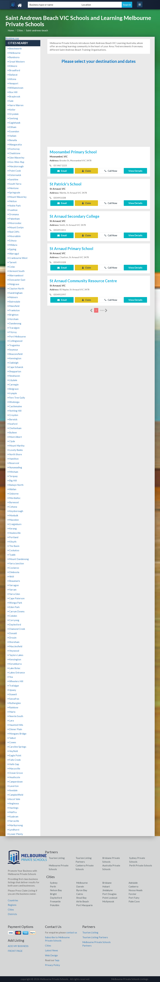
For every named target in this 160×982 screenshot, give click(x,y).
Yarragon (13, 585)
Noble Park (14, 205)
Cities (20, 30)
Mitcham (13, 471)
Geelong (13, 118)
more (104, 310)
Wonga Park (15, 602)
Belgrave (13, 388)
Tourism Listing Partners (95, 937)
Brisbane (107, 882)
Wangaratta (15, 144)
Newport (13, 83)
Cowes (12, 742)
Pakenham (14, 218)
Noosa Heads (135, 890)
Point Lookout (109, 897)
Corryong (13, 620)
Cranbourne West (18, 258)
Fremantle (55, 901)
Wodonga (13, 402)
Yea (10, 676)
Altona (12, 79)
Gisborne (13, 493)
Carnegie (13, 384)
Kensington (14, 659)
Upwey (12, 690)
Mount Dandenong (18, 559)
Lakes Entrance (16, 672)
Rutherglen (14, 703)
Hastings (13, 807)
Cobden (12, 615)
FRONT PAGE (15, 950)
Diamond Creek (16, 628)
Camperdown (15, 781)
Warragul (13, 253)
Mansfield (13, 306)
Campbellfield (15, 794)
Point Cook (14, 170)
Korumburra (15, 663)
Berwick (12, 419)
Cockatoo (13, 550)
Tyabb (11, 554)
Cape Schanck (15, 367)
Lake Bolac (14, 668)
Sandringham (15, 292)
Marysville (14, 768)
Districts (12, 914)
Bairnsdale (14, 301)
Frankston (14, 310)
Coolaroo (13, 567)
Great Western (16, 61)
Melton (12, 201)
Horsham (13, 319)
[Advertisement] (98, 106)
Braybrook (14, 96)
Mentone (13, 188)
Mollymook (108, 901)
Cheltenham (14, 428)
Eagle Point (14, 755)
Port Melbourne (17, 336)
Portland (13, 537)
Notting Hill (14, 410)
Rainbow (13, 707)
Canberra (133, 886)
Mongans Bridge (17, 733)
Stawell (12, 694)
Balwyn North (15, 484)
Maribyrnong (15, 825)
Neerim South (15, 716)
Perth (53, 886)
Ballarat (13, 74)
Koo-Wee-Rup (16, 162)
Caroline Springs (17, 746)
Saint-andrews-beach (37, 30)
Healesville (14, 532)
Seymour (13, 349)
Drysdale (13, 114)
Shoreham (13, 642)
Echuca (12, 240)
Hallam (12, 135)
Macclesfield (15, 646)
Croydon (13, 415)
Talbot (12, 738)
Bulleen (12, 432)
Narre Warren (15, 105)
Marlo (11, 711)
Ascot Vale (14, 799)
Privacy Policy (52, 965)
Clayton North (16, 288)
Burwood (13, 502)
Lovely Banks (15, 450)
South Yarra (14, 183)
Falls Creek (14, 759)
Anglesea (13, 803)
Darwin (80, 886)
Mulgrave (13, 284)
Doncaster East (16, 279)
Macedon (13, 519)
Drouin (12, 637)
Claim (86, 170)
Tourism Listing (57, 858)
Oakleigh (13, 362)
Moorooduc (14, 223)
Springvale (14, 192)
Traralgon (14, 327)
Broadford (14, 70)
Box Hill (12, 92)
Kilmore (12, 66)
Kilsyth (12, 541)
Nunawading (15, 467)
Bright (53, 894)
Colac (11, 266)
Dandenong (14, 323)
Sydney (54, 882)
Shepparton (14, 371)
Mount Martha (16, 445)
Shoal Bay (81, 897)
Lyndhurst (13, 829)
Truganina (14, 345)
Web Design (51, 955)
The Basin (13, 546)
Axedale (13, 790)
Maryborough (16, 166)
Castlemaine (15, 406)
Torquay (13, 476)
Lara (11, 720)
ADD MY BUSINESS (18, 946)
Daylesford (14, 624)
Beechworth (15, 48)
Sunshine (13, 179)
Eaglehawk (14, 122)
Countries (13, 900)
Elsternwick (14, 175)
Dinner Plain (15, 729)
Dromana (13, 214)
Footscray (14, 148)
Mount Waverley (17, 196)
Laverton (13, 786)
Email (62, 170)
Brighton (13, 314)
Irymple (12, 393)
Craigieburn (14, 524)
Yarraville (13, 820)
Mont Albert (15, 436)
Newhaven (14, 375)
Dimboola (13, 572)
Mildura (12, 244)
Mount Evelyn (16, 227)
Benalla (12, 140)
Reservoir (13, 463)
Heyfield (13, 751)
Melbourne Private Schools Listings (129, 979)
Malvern (13, 297)
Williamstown (15, 87)
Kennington (14, 358)
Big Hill (12, 480)
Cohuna (12, 506)
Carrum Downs (16, 611)
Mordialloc (14, 498)
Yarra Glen (14, 594)
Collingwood (15, 340)
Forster (132, 894)
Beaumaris (14, 580)
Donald (12, 633)
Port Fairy (134, 897)
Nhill (11, 576)
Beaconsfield (15, 354)
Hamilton (13, 458)
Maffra (12, 812)
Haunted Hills (15, 724)
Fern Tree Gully (16, 397)
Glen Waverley (16, 157)
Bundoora (13, 57)
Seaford (12, 423)
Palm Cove (134, 901)
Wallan (12, 489)
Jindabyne (107, 890)
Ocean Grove (15, 772)
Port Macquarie (84, 905)
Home (11, 30)
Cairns (79, 894)
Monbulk (13, 515)
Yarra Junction (16, 563)
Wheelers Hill (15, 681)
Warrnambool (15, 275)
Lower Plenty (15, 834)
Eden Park (14, 607)
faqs (57, 960)
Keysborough (15, 511)
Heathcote (14, 777)
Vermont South (16, 271)
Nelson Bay (56, 890)
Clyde (11, 441)
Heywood (13, 650)
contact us (71, 932)
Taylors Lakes (15, 655)
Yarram (12, 589)
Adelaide (133, 882)
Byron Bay (81, 890)
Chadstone (14, 153)
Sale (10, 100)
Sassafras (13, 698)
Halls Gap (13, 764)
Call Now (111, 170)
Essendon (13, 131)
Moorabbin (14, 236)
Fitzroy (12, 332)
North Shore (15, 454)
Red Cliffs (13, 231)
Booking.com (12, 38)
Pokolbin (54, 905)
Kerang (12, 528)
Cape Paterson (16, 598)
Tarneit (12, 262)
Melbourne (14, 52)
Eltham (12, 127)
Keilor (11, 109)
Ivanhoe (13, 210)
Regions (12, 904)
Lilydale (12, 380)
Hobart (106, 886)
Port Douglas (109, 894)
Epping (12, 249)
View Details (135, 170)
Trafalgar (13, 685)
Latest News (51, 950)
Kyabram (13, 816)
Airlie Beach (82, 901)
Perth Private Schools (140, 865)
